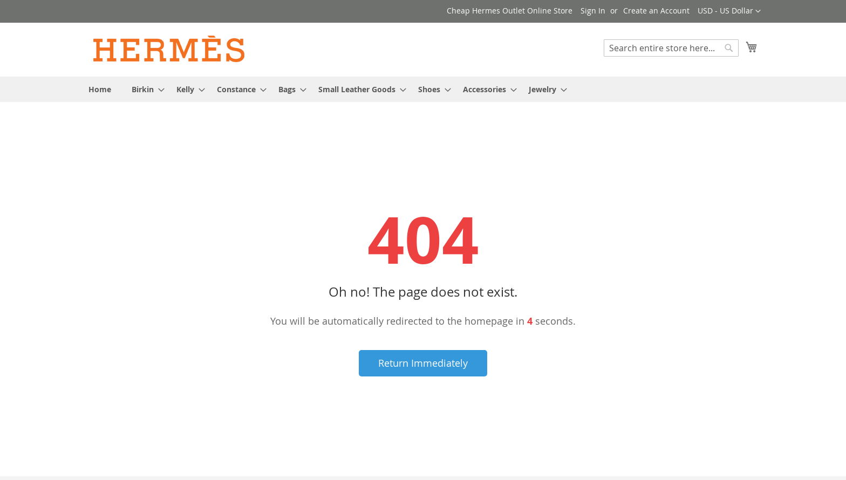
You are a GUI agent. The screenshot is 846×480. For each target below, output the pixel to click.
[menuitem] (100, 89)
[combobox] (671, 48)
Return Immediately (423, 362)
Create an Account (656, 10)
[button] (729, 11)
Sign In (593, 10)
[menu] (423, 89)
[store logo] (169, 49)
